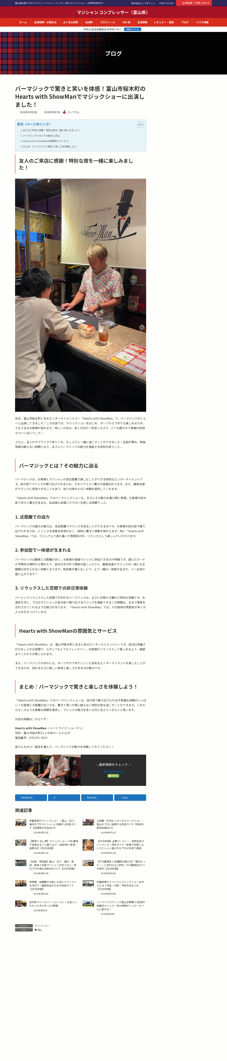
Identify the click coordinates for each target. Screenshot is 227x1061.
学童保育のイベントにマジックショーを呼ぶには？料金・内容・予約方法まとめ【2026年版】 (120, 885)
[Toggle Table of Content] (138, 125)
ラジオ (163, 137)
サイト (19, 1052)
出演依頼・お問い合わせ (194, 3)
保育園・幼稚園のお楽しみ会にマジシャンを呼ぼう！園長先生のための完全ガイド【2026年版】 (52, 885)
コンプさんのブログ (172, 88)
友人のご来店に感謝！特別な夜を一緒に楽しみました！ (52, 130)
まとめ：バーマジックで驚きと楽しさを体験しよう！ (50, 146)
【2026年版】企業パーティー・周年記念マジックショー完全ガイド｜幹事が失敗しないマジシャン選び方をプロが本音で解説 (120, 844)
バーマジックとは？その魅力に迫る (41, 135)
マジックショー (42, 925)
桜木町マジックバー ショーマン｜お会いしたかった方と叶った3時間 (53, 903)
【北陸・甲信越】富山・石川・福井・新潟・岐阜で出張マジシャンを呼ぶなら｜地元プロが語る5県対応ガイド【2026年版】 (52, 865)
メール (21, 1032)
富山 (40, 929)
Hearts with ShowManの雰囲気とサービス (45, 141)
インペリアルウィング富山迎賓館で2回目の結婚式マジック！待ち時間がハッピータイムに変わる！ (121, 905)
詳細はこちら (132, 29)
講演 (162, 145)
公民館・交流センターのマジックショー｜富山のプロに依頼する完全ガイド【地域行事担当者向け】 (120, 824)
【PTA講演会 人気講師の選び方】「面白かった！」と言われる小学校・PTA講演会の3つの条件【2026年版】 (121, 865)
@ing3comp (113, 771)
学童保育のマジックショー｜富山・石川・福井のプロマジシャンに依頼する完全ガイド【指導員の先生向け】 (52, 824)
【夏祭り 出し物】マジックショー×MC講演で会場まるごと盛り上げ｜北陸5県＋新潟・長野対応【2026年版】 (53, 844)
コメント (22, 962)
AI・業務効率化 (168, 130)
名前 (19, 1013)
